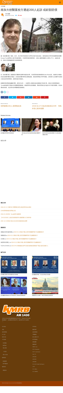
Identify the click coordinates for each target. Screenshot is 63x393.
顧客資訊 (4, 357)
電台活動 (5, 347)
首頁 (3, 329)
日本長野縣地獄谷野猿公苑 (8, 210)
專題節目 (5, 370)
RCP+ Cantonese (36, 351)
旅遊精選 (5, 361)
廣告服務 (34, 341)
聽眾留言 (4, 366)
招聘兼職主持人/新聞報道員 (11, 106)
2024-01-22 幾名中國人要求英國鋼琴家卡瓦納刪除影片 (29, 232)
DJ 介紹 (3, 334)
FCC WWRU (35, 371)
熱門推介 (5, 345)
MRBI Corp (35, 346)
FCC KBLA (35, 369)
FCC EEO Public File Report (38, 364)
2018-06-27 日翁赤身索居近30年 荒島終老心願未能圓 (47, 107)
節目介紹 (4, 336)
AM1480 (34, 361)
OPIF (34, 366)
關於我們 (34, 329)
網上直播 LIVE (36, 336)
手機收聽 (34, 334)
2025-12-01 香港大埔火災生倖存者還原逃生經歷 (14, 221)
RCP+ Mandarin (36, 349)
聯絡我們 (34, 344)
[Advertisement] (11, 187)
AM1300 (34, 359)
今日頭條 (3, 6)
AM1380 (34, 356)
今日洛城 (4, 339)
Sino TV (34, 354)
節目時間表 (4, 332)
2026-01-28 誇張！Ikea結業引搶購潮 (11, 214)
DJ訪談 (5, 351)
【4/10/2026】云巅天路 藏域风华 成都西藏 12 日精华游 (16, 217)
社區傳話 (5, 343)
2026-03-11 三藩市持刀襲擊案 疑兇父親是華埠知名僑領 (16, 207)
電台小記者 (5, 354)
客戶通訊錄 (5, 363)
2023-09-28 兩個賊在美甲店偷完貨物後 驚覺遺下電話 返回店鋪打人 (29, 245)
